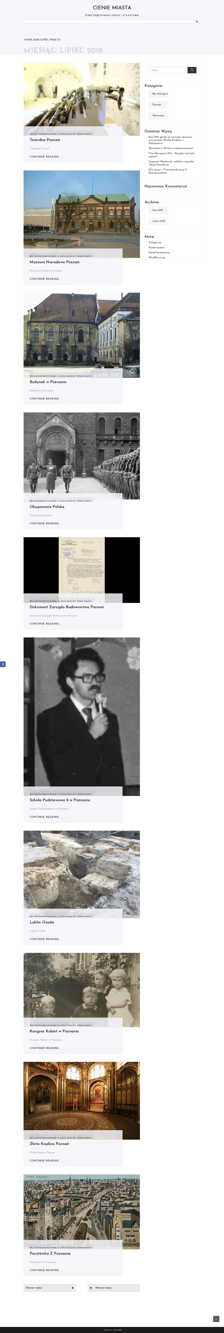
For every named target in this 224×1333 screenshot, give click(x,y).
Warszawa (158, 115)
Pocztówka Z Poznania (50, 1254)
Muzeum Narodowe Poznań (54, 262)
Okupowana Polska (47, 507)
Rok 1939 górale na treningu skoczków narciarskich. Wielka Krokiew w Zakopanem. (170, 140)
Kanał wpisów (156, 247)
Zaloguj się (155, 242)
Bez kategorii (38, 134)
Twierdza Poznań (45, 140)
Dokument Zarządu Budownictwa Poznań (67, 607)
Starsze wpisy (34, 1288)
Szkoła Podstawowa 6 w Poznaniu (60, 800)
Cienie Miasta (112, 8)
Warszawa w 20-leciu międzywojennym (171, 148)
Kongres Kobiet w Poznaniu (54, 1031)
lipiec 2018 (158, 221)
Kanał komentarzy (159, 252)
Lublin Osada (42, 922)
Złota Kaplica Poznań (49, 1144)
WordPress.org (157, 257)
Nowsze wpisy (103, 1288)
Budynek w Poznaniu (48, 382)
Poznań (51, 134)
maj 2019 (157, 210)
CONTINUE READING (44, 157)
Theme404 (117, 1330)
